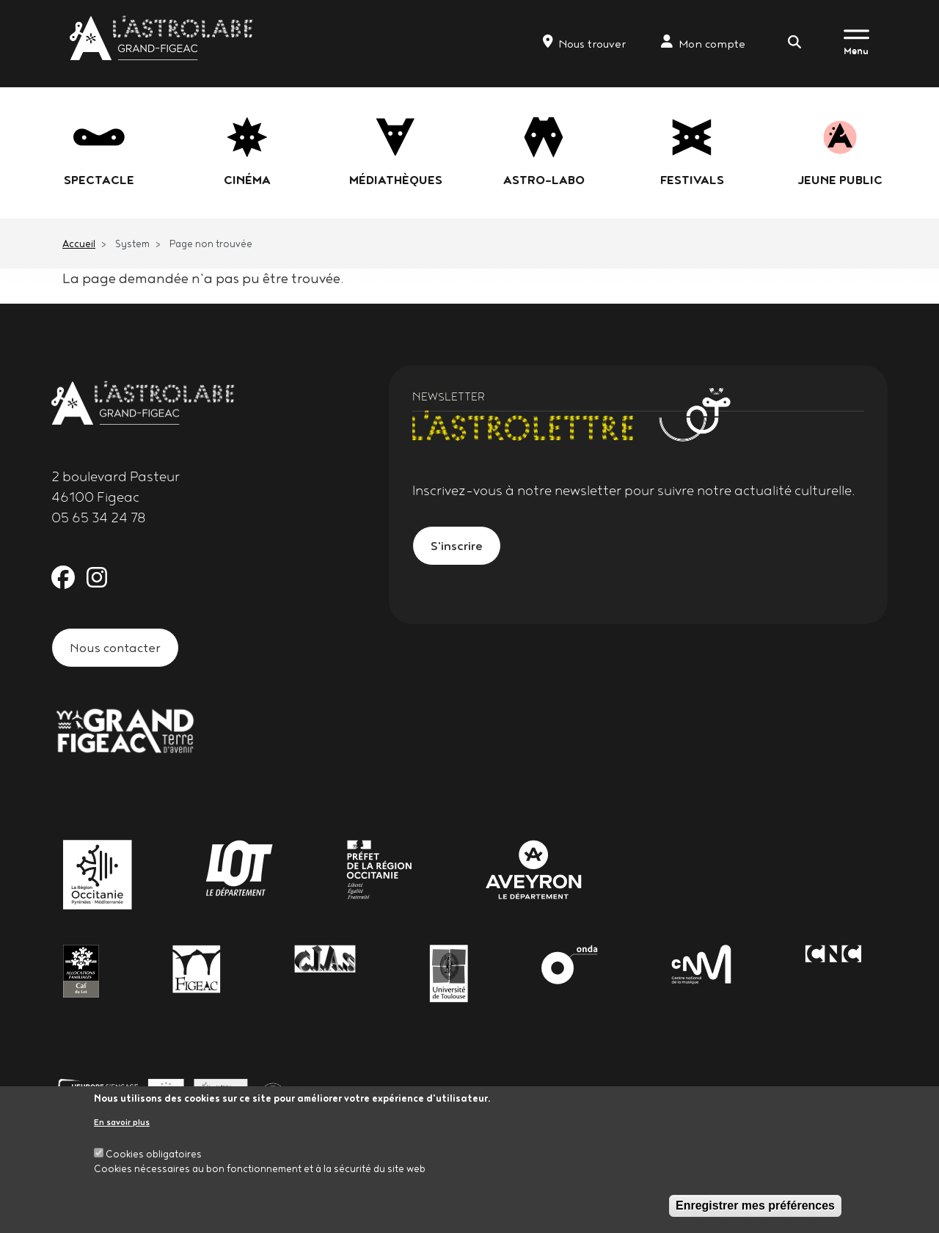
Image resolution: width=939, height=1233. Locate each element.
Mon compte (703, 42)
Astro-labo (544, 180)
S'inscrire (457, 545)
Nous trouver (584, 42)
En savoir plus (122, 1124)
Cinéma (247, 180)
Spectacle (99, 180)
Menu (856, 50)
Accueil (78, 243)
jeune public (840, 180)
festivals (692, 180)
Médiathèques (395, 180)
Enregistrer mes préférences (755, 1209)
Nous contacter (115, 647)
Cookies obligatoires (154, 1157)
